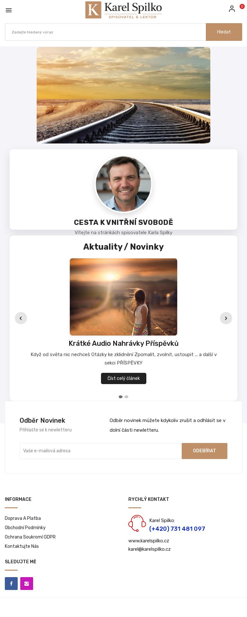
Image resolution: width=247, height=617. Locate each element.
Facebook (11, 583)
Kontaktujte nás (22, 546)
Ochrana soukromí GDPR (30, 537)
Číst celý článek (123, 378)
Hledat (224, 32)
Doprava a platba (23, 518)
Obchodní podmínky (25, 527)
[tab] (121, 396)
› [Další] (226, 318)
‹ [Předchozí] (21, 318)
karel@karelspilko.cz (149, 549)
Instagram (26, 583)
